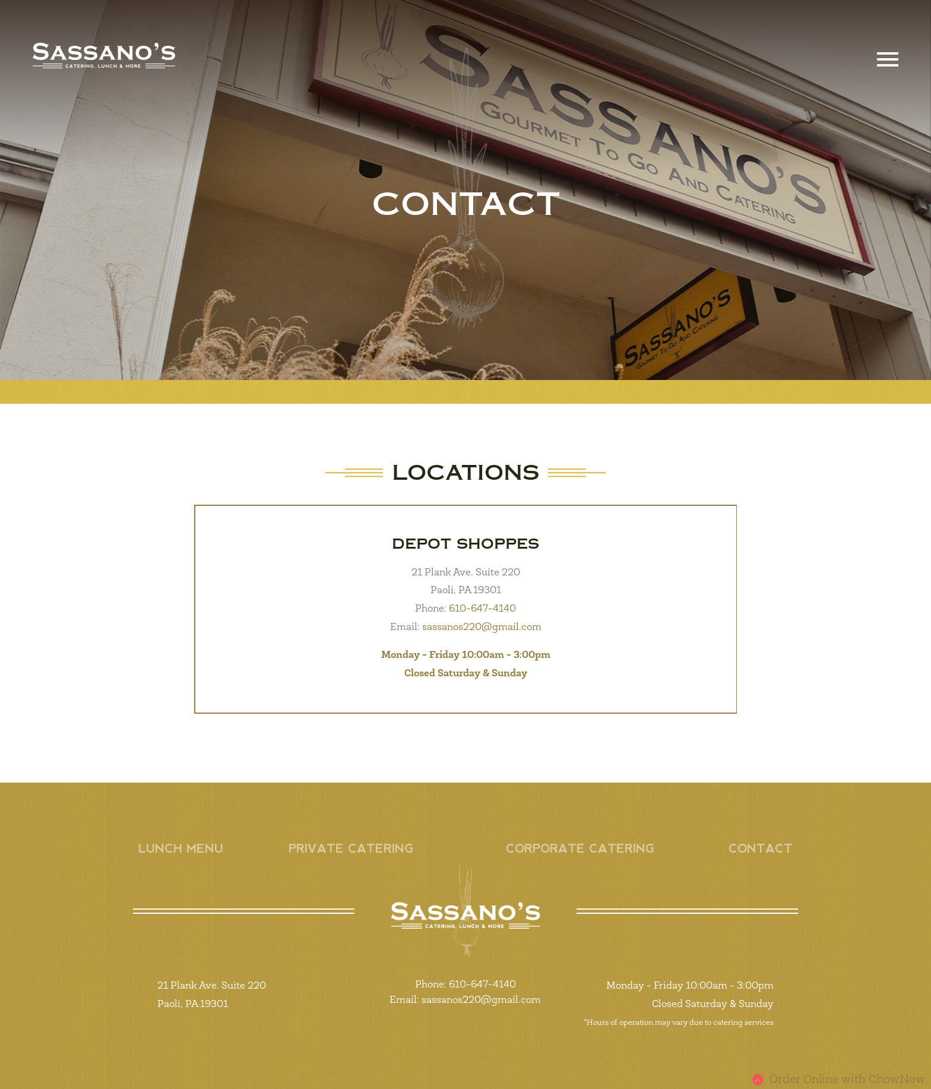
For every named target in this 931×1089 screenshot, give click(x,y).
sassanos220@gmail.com (481, 627)
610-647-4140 (481, 609)
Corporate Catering (580, 848)
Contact (761, 848)
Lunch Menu (180, 848)
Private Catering (351, 848)
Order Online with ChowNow (838, 1080)
